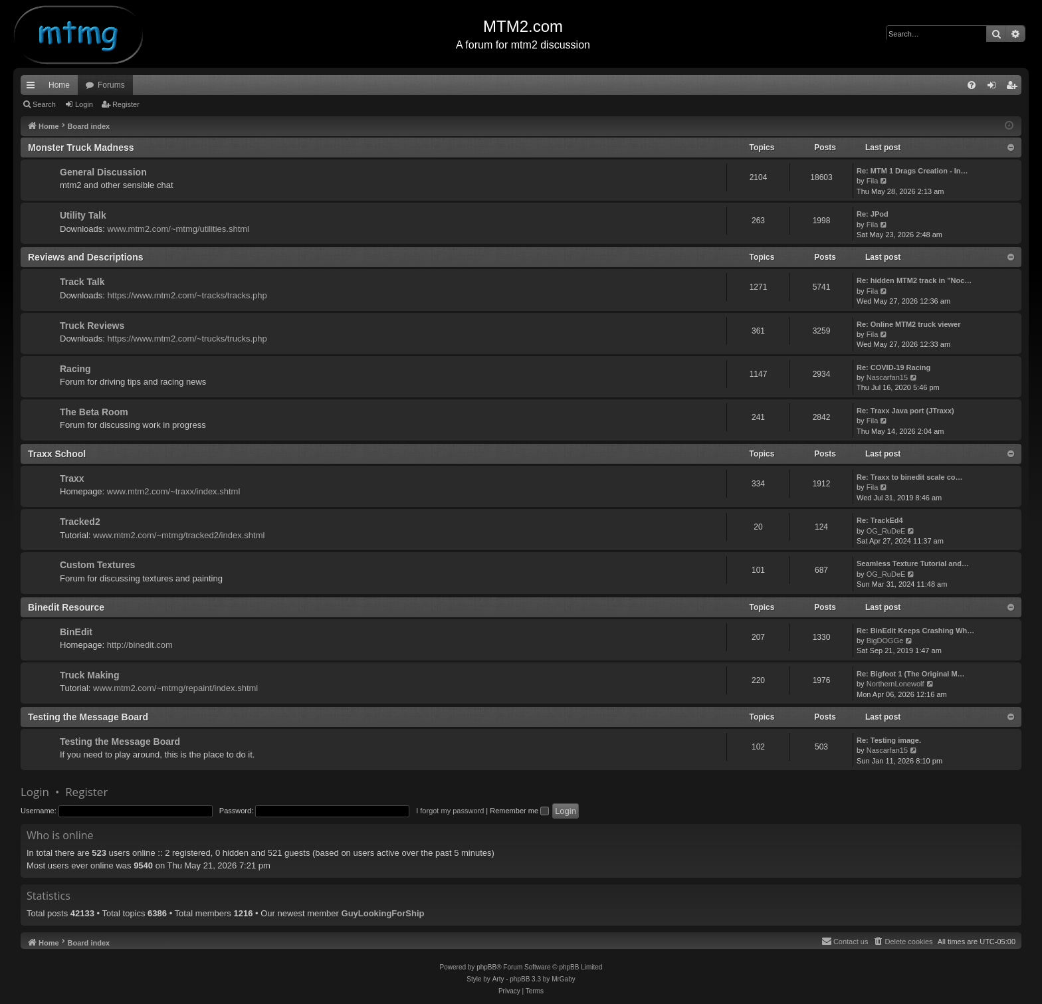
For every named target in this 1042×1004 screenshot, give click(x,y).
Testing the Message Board (88, 717)
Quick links (33, 87)
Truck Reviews (92, 325)
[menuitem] (972, 85)
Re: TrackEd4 (880, 520)
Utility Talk (83, 215)
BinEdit (76, 632)
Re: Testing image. (889, 740)
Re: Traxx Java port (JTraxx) (905, 411)
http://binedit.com (140, 645)
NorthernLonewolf (895, 684)
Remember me (519, 811)
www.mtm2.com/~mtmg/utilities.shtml (178, 229)
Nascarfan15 (887, 377)
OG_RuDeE (886, 531)
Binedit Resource (66, 607)
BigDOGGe (885, 641)
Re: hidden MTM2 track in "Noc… (914, 280)
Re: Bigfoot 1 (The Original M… (911, 674)
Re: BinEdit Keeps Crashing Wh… (915, 631)
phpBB (486, 967)
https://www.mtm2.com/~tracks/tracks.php (187, 295)
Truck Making (89, 675)
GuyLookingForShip (383, 913)
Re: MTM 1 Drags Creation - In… (912, 171)
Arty (498, 979)
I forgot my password (450, 811)
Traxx (72, 478)
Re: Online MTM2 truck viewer (908, 324)
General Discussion (103, 172)
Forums (111, 85)
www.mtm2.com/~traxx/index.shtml (173, 491)
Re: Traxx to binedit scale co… (910, 477)
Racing (75, 368)
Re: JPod (872, 214)
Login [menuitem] (994, 87)
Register (126, 104)
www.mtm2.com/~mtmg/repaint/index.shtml (175, 688)
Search (44, 104)
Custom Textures (97, 564)
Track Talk (82, 281)
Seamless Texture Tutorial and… (913, 563)
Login (84, 104)
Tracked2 (80, 521)
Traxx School (57, 454)
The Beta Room (94, 412)
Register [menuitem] (1014, 87)
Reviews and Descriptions (86, 257)
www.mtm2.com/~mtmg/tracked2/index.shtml (178, 535)
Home (59, 85)
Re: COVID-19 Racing (893, 367)
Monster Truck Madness (81, 147)
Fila (873, 181)
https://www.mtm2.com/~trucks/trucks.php (187, 339)
